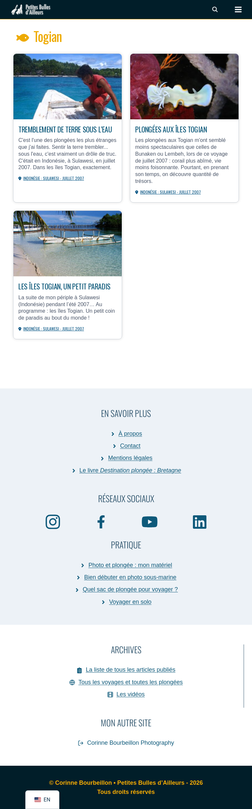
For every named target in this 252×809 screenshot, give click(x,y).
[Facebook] (101, 521)
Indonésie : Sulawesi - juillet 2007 (53, 178)
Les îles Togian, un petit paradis (64, 286)
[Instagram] (53, 521)
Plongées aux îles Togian (171, 129)
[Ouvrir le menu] (235, 9)
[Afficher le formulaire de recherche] (215, 9)
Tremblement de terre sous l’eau (65, 129)
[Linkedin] (199, 521)
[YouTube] (149, 521)
